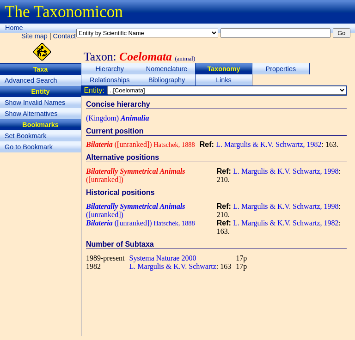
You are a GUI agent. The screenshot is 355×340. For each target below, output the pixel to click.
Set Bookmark (25, 136)
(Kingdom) (117, 118)
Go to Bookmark (29, 147)
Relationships (109, 80)
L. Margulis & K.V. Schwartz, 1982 (268, 144)
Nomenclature (167, 69)
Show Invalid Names (35, 102)
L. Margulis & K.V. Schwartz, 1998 (285, 171)
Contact (64, 36)
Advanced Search (31, 80)
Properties (281, 69)
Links (224, 80)
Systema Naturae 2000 (162, 258)
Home (14, 27)
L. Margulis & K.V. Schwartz (172, 266)
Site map (34, 36)
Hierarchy (109, 69)
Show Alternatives (31, 113)
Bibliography (166, 80)
